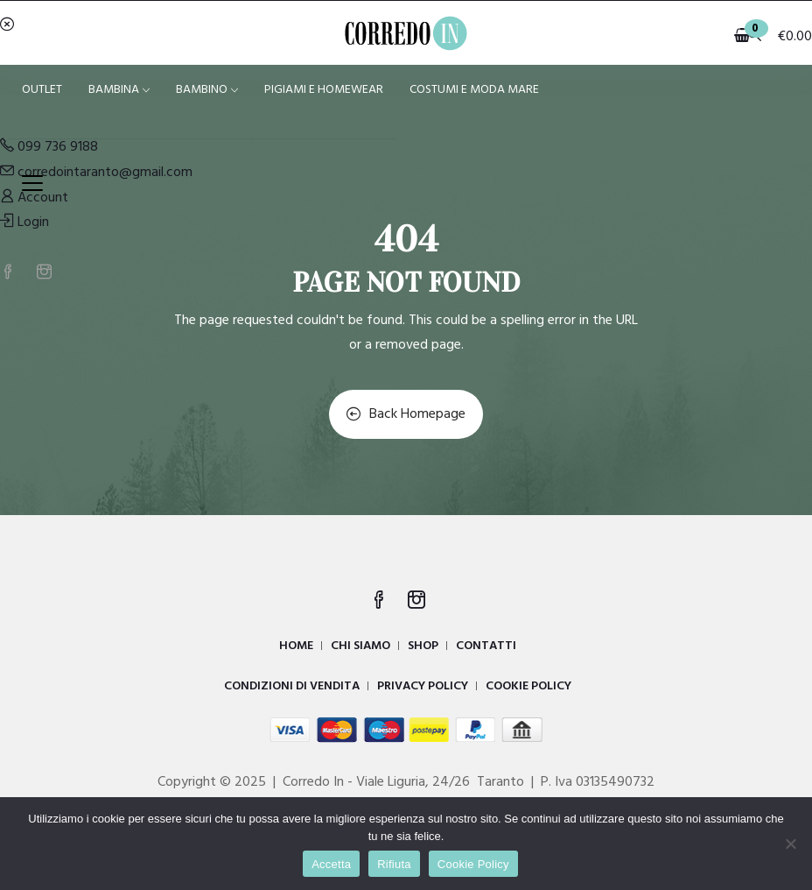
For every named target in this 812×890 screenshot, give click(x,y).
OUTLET (42, 90)
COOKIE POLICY (528, 686)
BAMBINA (119, 90)
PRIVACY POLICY (422, 686)
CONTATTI (486, 646)
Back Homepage (406, 414)
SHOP (423, 646)
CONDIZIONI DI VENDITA (292, 686)
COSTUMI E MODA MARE (474, 90)
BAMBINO (207, 90)
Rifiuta (394, 864)
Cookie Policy (473, 864)
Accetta (331, 864)
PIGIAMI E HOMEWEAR (323, 90)
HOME (296, 646)
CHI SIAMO (360, 646)
